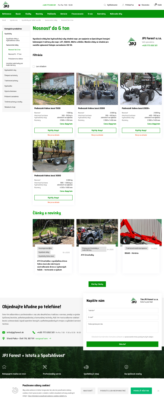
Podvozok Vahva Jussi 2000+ (136, 108)
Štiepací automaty (11, 75)
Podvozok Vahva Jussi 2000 (91, 108)
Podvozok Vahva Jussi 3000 (47, 175)
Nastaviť (88, 390)
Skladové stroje (10, 107)
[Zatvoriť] (158, 391)
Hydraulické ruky (10, 70)
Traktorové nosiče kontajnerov (136, 248)
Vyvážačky (8, 33)
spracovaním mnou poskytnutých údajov (139, 338)
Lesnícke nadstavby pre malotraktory (14, 64)
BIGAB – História (131, 253)
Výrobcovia (14, 20)
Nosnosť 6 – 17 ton (14, 54)
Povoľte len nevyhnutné (113, 390)
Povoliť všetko (141, 390)
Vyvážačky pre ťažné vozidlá (31, 20)
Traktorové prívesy (11, 80)
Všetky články (97, 284)
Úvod (4, 20)
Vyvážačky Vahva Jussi (46, 256)
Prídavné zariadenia (11, 96)
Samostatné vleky (51, 20)
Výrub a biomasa (10, 91)
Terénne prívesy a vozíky (13, 101)
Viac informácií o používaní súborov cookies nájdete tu (47, 395)
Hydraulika (8, 86)
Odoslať (122, 346)
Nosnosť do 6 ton (14, 49)
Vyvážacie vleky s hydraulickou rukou (13, 39)
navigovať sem (41, 340)
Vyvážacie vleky (44, 252)
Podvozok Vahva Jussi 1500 (47, 108)
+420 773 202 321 (49, 5)
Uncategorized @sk (45, 248)
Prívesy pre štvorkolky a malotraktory (90, 249)
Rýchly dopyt (53, 130)
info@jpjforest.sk (15, 334)
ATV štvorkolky (87, 254)
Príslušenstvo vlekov (15, 58)
